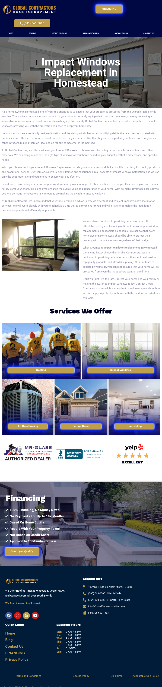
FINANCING (13, 648)
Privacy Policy (15, 654)
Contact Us (13, 643)
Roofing (32, 33)
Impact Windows (59, 33)
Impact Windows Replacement (54, 167)
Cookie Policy (81, 669)
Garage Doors (121, 33)
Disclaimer (117, 669)
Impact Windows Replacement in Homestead (130, 247)
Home (10, 33)
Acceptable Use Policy (145, 669)
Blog (8, 638)
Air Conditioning (91, 33)
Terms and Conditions (28, 669)
